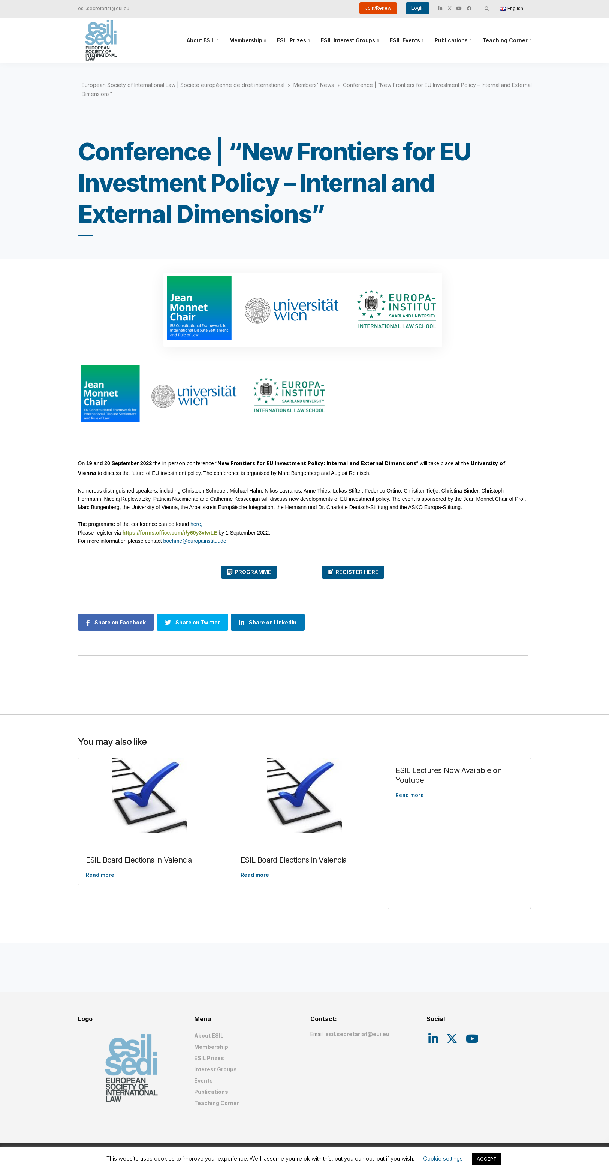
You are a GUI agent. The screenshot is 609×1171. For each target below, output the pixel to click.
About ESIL (201, 40)
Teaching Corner (505, 40)
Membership (245, 40)
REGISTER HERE (357, 572)
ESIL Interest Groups (348, 40)
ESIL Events (405, 40)
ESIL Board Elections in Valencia (139, 859)
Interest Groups (215, 1069)
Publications (451, 40)
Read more (100, 875)
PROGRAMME (253, 572)
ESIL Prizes (291, 40)
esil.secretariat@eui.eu (103, 8)
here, (196, 524)
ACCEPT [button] (487, 1159)
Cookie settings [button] (443, 1158)
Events (203, 1080)
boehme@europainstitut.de (194, 541)
